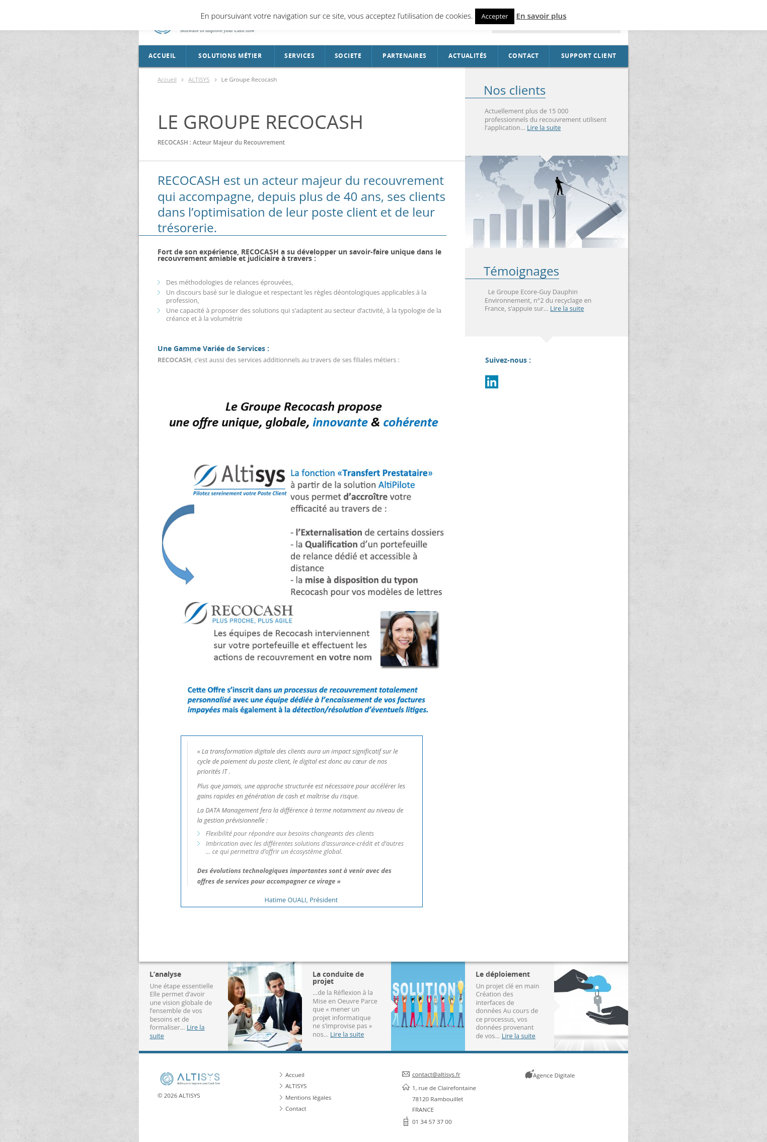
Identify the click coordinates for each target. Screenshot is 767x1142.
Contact (523, 56)
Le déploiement (503, 974)
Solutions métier (230, 56)
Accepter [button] (494, 16)
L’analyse (165, 974)
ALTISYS (198, 79)
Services (299, 56)
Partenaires (404, 56)
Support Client (589, 56)
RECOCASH (190, 180)
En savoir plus (541, 16)
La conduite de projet (338, 977)
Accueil (162, 56)
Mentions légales (308, 1097)
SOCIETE (348, 56)
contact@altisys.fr (436, 1074)
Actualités (467, 56)
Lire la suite (544, 127)
